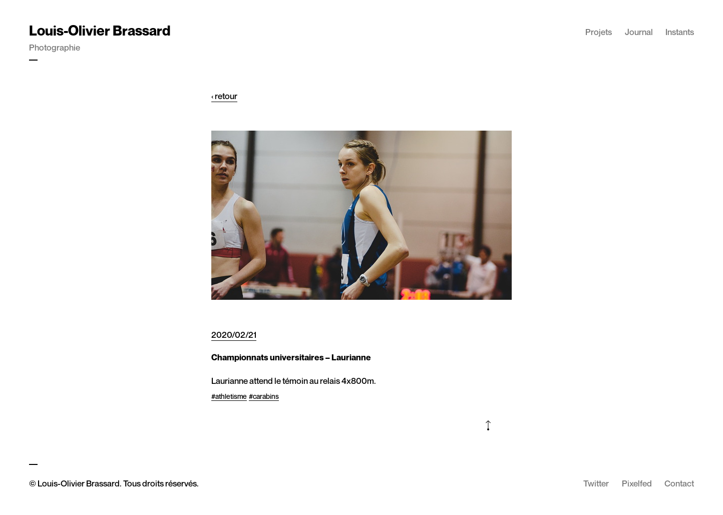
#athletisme (229, 396)
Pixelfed (637, 483)
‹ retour (224, 96)
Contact (679, 483)
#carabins (264, 396)
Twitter (596, 483)
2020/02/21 (233, 334)
